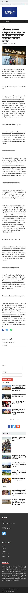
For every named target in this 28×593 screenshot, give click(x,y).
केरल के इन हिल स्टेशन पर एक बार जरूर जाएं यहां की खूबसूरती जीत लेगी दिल (19, 472)
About (3, 545)
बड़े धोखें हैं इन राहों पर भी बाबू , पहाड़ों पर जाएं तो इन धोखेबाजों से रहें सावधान (19, 457)
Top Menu (5, 1)
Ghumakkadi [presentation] (6, 433)
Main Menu (8, 21)
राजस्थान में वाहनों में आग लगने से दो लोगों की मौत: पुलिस (18, 395)
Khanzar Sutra (11, 591)
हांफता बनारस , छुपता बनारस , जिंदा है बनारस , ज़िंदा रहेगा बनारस (18, 439)
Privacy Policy (5, 556)
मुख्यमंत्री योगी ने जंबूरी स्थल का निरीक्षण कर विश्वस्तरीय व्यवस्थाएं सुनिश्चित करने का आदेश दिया (18, 412)
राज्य (2, 26)
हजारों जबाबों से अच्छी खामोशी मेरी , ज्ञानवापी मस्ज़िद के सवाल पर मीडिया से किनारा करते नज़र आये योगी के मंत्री (19, 493)
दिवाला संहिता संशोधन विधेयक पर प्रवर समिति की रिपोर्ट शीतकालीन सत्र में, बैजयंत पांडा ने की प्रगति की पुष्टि (18, 388)
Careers (4, 551)
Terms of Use (5, 554)
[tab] (6, 433)
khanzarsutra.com (15, 588)
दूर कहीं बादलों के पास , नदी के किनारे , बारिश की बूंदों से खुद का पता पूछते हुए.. (19, 464)
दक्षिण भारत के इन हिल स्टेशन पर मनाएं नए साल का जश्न (18, 479)
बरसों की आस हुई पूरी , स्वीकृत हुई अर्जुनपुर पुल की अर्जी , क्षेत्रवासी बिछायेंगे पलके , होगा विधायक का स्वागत (18, 502)
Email (4, 365)
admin (13, 43)
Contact (5, 372)
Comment (5, 345)
